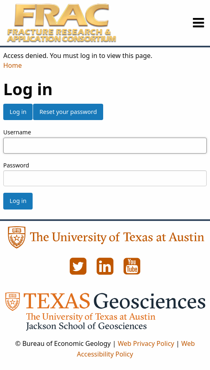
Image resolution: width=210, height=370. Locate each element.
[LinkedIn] (106, 270)
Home (12, 65)
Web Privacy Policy (146, 343)
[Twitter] (79, 270)
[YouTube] (132, 270)
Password (16, 165)
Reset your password (68, 112)
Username (17, 132)
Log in (17, 112)
